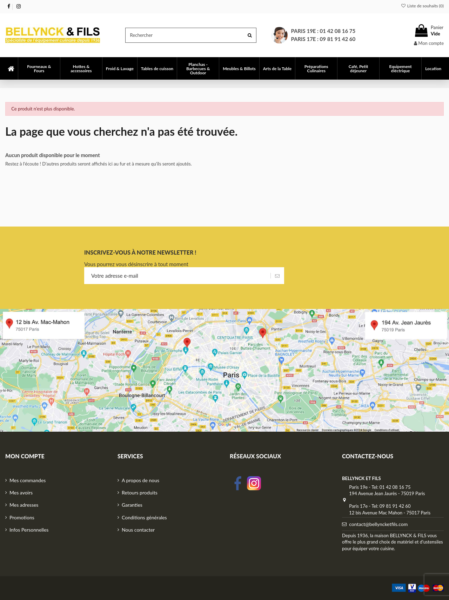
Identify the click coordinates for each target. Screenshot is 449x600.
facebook (238, 483)
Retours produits (140, 492)
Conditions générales (144, 517)
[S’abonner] (277, 275)
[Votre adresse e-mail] (177, 275)
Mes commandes (27, 480)
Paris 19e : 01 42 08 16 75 (323, 31)
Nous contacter (138, 530)
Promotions (21, 517)
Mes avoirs (21, 492)
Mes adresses (23, 505)
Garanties (132, 505)
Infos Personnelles (28, 530)
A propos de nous (140, 480)
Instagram (254, 483)
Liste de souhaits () (422, 5)
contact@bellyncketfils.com (378, 524)
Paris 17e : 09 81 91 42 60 (323, 39)
